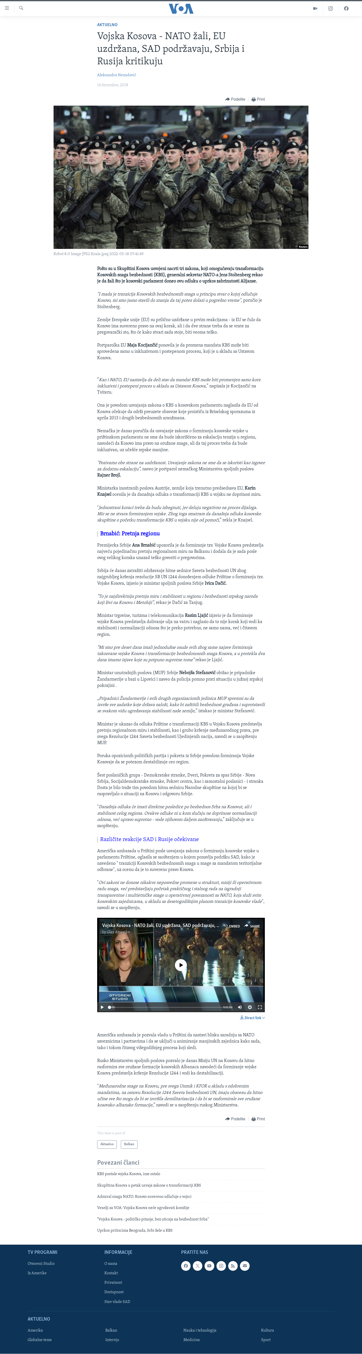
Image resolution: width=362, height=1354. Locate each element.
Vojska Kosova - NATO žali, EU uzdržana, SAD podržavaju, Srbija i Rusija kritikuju (181, 925)
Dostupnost (114, 1292)
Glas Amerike (118, 932)
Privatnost (113, 1283)
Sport (266, 1340)
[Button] (235, 99)
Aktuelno (107, 25)
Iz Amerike (37, 1274)
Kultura (267, 1331)
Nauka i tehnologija (200, 1331)
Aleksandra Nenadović (116, 75)
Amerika (35, 1331)
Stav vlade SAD (117, 1302)
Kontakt (111, 1274)
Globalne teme (40, 1340)
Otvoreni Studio (41, 1264)
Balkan (111, 1331)
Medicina (191, 1340)
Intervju (112, 1340)
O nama (110, 1264)
